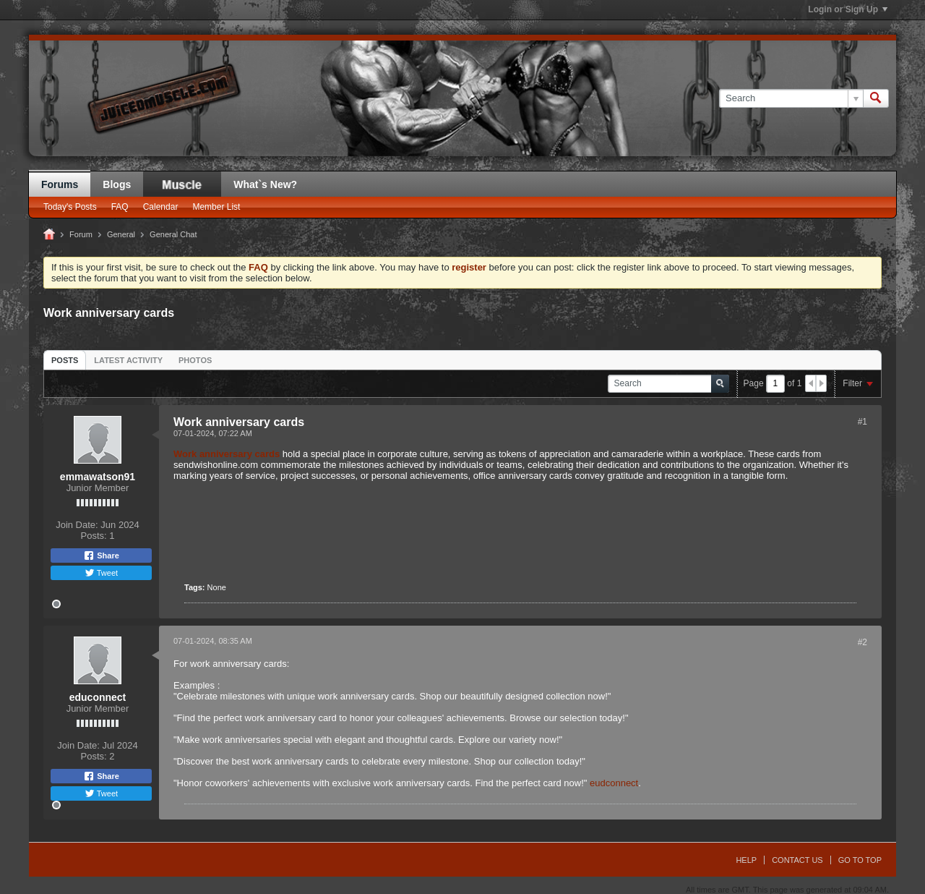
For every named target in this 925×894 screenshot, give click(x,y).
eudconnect (614, 783)
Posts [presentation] (64, 360)
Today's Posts (70, 207)
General (121, 234)
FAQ (120, 207)
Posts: (94, 535)
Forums (59, 184)
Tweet (101, 573)
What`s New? (265, 184)
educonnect (97, 697)
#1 (862, 422)
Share (101, 555)
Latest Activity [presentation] (128, 360)
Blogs (117, 184)
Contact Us (797, 860)
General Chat (173, 234)
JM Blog (182, 184)
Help (746, 860)
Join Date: (77, 524)
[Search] (791, 98)
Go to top (860, 860)
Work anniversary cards (226, 453)
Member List (216, 207)
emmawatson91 (97, 476)
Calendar (160, 207)
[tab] (64, 360)
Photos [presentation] (195, 360)
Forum (80, 234)
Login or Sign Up (847, 9)
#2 (862, 642)
